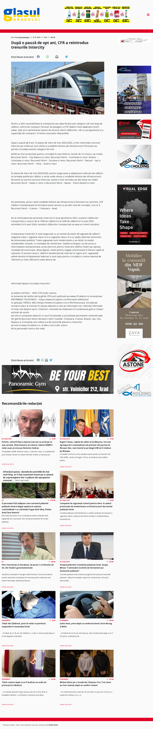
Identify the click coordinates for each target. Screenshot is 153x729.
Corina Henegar (23, 37)
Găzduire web (43, 725)
